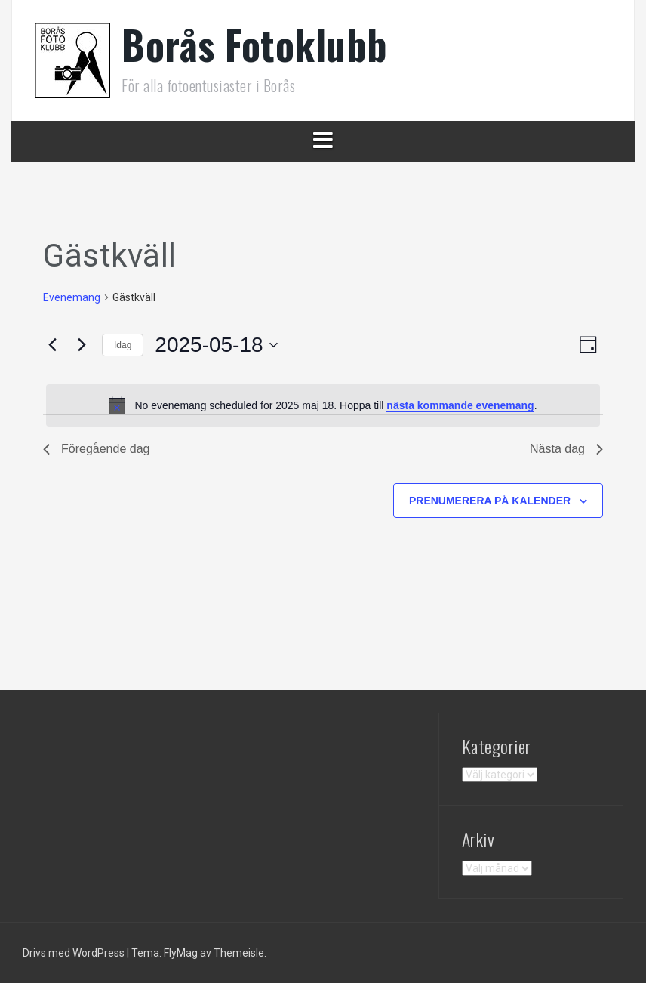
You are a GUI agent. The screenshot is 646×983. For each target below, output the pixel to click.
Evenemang (71, 297)
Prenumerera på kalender (490, 501)
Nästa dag (566, 448)
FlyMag (181, 953)
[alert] (323, 405)
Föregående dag (96, 448)
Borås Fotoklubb (255, 44)
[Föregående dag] (52, 345)
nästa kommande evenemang (460, 405)
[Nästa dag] (81, 345)
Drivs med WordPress (75, 953)
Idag (122, 345)
